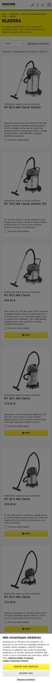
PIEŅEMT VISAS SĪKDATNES (26, 667)
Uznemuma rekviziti (19, 661)
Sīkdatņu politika (15, 658)
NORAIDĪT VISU (26, 673)
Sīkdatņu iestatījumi (26, 680)
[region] (26, 658)
